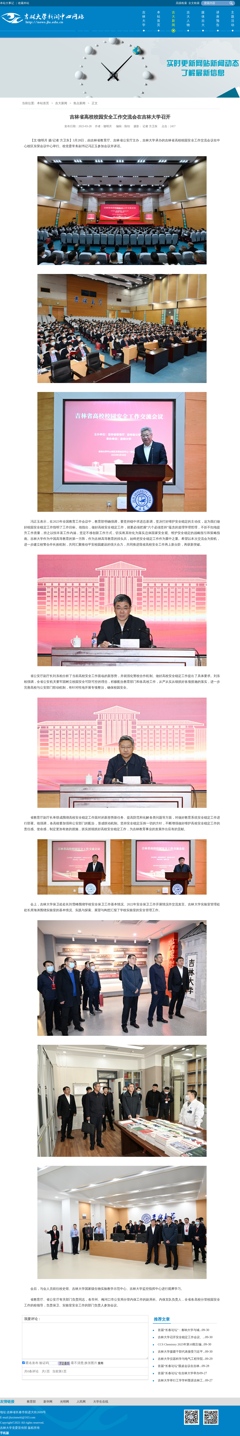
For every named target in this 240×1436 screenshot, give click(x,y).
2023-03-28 (84, 126)
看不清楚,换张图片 (84, 1363)
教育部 (31, 1401)
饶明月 (107, 126)
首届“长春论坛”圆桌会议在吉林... (180, 1366)
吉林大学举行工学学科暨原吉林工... (181, 1380)
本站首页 (158, 19)
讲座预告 (217, 19)
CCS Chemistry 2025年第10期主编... (181, 1344)
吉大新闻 (173, 19)
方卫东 (153, 126)
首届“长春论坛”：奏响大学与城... (180, 1330)
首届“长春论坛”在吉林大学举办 (178, 1373)
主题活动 (232, 19)
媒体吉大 (203, 19)
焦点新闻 (79, 103)
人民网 (81, 1401)
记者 (145, 126)
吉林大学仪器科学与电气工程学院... (181, 1358)
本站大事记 (7, 3)
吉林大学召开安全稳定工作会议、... (181, 1337)
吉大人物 (188, 19)
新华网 (47, 1401)
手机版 (4, 1433)
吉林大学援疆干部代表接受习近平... (181, 1351)
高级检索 (181, 3)
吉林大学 (143, 19)
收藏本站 (23, 3)
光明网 (64, 1401)
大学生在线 (100, 1401)
